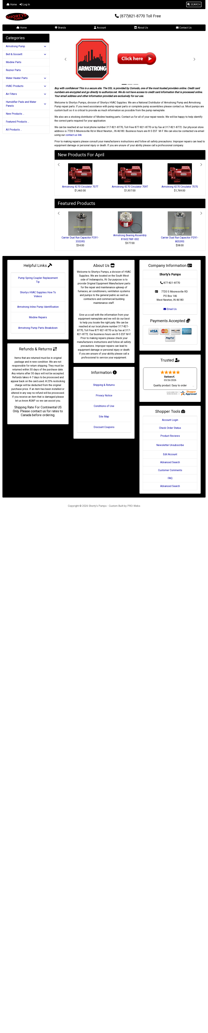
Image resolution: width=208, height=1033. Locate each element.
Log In (25, 4)
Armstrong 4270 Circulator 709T (130, 186)
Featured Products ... (17, 121)
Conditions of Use (104, 406)
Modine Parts (13, 62)
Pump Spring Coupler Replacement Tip (38, 279)
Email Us (170, 309)
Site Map (104, 416)
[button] (194, 4)
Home (11, 4)
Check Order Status (170, 427)
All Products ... (14, 129)
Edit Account (170, 454)
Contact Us (184, 27)
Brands (60, 27)
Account (100, 27)
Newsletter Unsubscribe (170, 445)
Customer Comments (170, 470)
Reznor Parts (13, 70)
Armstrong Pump (26, 46)
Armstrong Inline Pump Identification (38, 306)
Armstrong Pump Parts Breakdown (38, 327)
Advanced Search (170, 462)
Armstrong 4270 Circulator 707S (180, 186)
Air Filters (26, 93)
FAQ (170, 478)
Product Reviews (170, 435)
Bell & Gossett (26, 54)
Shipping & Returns (104, 384)
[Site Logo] (36, 17)
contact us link (73, 135)
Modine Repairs (38, 317)
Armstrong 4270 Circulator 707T (80, 186)
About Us (141, 27)
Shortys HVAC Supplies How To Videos (38, 294)
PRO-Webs (133, 505)
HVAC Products (26, 86)
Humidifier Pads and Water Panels (26, 103)
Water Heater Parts (26, 78)
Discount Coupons (104, 427)
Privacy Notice (104, 395)
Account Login (170, 420)
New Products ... (15, 113)
